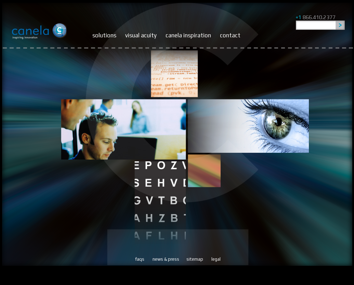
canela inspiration (188, 35)
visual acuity (141, 35)
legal (216, 259)
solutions (104, 35)
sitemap (194, 259)
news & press (166, 259)
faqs (139, 259)
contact (230, 35)
